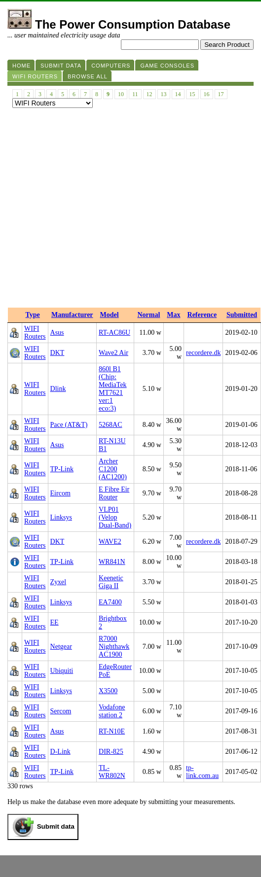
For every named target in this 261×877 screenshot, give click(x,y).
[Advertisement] (92, 210)
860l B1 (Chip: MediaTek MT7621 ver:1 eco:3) (113, 388)
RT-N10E (112, 731)
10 (121, 94)
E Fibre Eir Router (114, 493)
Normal (148, 314)
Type (33, 314)
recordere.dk (203, 352)
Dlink (58, 388)
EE (54, 622)
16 (207, 94)
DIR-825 (111, 751)
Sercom (61, 711)
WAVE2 (110, 541)
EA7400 (110, 602)
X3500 (108, 691)
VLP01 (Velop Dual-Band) (115, 517)
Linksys (61, 517)
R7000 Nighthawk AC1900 (114, 646)
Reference (202, 314)
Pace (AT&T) (69, 424)
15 (192, 94)
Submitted (241, 314)
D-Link (60, 751)
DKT (57, 352)
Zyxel (58, 582)
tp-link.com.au (202, 771)
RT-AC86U (114, 332)
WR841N (112, 561)
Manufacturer (72, 314)
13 (164, 94)
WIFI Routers (35, 332)
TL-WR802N (112, 771)
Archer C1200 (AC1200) (113, 469)
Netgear (61, 646)
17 (221, 94)
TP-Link (62, 469)
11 (135, 94)
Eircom (60, 493)
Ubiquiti (62, 670)
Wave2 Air (113, 352)
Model (109, 314)
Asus (57, 332)
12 (149, 94)
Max (173, 314)
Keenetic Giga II (111, 582)
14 (178, 94)
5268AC (110, 424)
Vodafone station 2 (112, 711)
